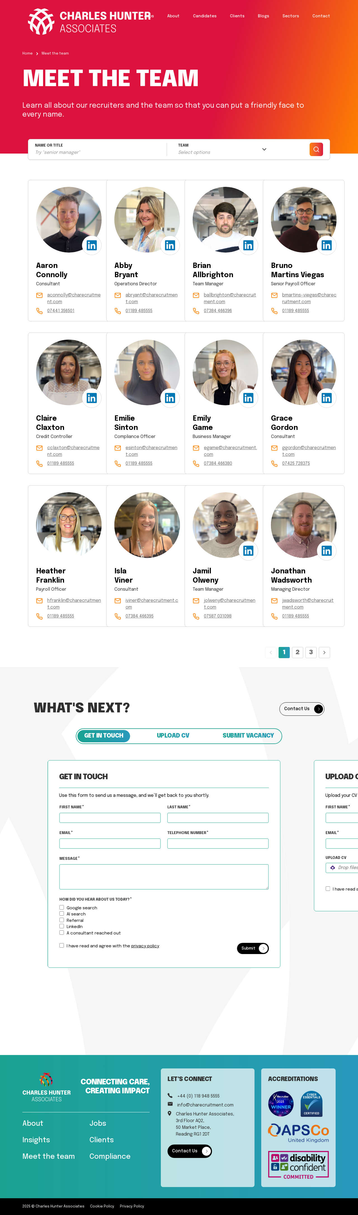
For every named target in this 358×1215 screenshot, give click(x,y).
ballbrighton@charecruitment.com (230, 298)
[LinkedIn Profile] (92, 245)
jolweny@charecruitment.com (229, 604)
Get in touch (103, 736)
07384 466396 (218, 311)
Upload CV (173, 736)
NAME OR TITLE (49, 145)
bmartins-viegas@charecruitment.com (309, 298)
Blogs (263, 16)
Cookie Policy (102, 1206)
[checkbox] (76, 945)
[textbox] (125, 817)
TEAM (183, 145)
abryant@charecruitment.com (152, 298)
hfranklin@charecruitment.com (74, 604)
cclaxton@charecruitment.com (73, 451)
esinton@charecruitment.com (151, 451)
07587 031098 (218, 616)
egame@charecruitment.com (230, 451)
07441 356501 (60, 311)
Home (27, 53)
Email (80, 833)
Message (83, 858)
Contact (321, 16)
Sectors (290, 16)
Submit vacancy (248, 736)
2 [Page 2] (298, 652)
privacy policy (160, 946)
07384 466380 (218, 463)
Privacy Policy (132, 1206)
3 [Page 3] (311, 652)
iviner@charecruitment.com (152, 604)
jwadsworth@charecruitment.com (308, 604)
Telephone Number (217, 832)
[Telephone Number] (233, 843)
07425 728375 (296, 463)
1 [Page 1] (284, 652)
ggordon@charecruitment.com (309, 451)
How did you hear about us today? (109, 899)
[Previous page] (270, 652)
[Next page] (324, 652)
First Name (86, 807)
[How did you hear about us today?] (76, 907)
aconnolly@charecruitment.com (74, 298)
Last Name (193, 807)
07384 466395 (140, 616)
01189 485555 (139, 311)
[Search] (316, 149)
